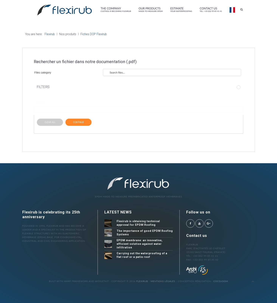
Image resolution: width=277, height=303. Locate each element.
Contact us (211, 9)
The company (116, 9)
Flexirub (142, 281)
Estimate (181, 9)
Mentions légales (163, 281)
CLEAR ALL (49, 122)
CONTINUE (78, 122)
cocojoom (220, 281)
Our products (151, 9)
